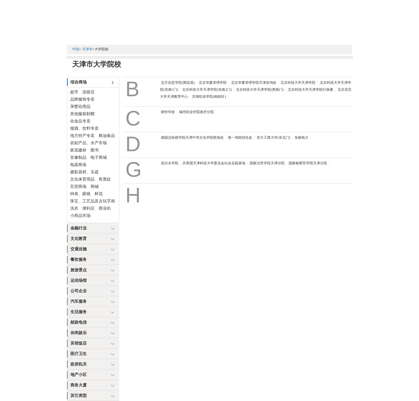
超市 (74, 92)
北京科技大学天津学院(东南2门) (207, 90)
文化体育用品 (82, 179)
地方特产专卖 (82, 135)
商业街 (105, 208)
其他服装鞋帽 (82, 114)
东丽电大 (301, 138)
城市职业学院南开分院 (196, 112)
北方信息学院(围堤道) (178, 83)
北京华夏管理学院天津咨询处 (253, 83)
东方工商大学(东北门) (273, 138)
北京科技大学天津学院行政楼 (310, 90)
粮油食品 (107, 135)
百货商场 (78, 186)
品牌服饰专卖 (82, 99)
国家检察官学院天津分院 (308, 163)
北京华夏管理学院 (213, 83)
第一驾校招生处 (240, 138)
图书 (94, 150)
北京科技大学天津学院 (297, 83)
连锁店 (88, 92)
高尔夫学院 (169, 163)
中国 (75, 49)
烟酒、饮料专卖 (84, 128)
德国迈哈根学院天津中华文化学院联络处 (192, 138)
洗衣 (74, 208)
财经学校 (168, 112)
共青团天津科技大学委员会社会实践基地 (213, 163)
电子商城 (98, 157)
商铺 (94, 186)
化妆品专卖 (80, 121)
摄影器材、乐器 (84, 172)
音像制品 (78, 157)
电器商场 (78, 165)
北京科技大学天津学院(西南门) (260, 90)
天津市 (87, 49)
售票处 (105, 179)
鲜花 (99, 194)
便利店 (88, 208)
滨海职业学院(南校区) (209, 97)
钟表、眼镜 (80, 194)
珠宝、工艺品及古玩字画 (92, 201)
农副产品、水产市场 (88, 143)
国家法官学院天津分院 (267, 163)
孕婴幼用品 (80, 106)
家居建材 (78, 150)
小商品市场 (80, 215)
